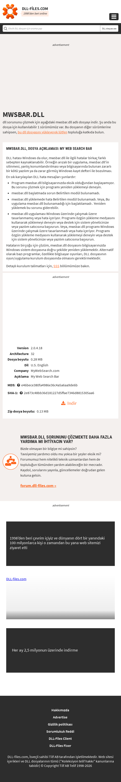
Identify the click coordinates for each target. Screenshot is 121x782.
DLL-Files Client (60, 738)
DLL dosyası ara (109, 28)
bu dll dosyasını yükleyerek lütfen (42, 132)
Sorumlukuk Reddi (60, 731)
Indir (71, 403)
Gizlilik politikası (60, 724)
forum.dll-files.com (36, 485)
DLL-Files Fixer (60, 745)
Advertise (60, 717)
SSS (56, 266)
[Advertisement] (60, 78)
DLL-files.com (16, 579)
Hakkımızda (60, 710)
